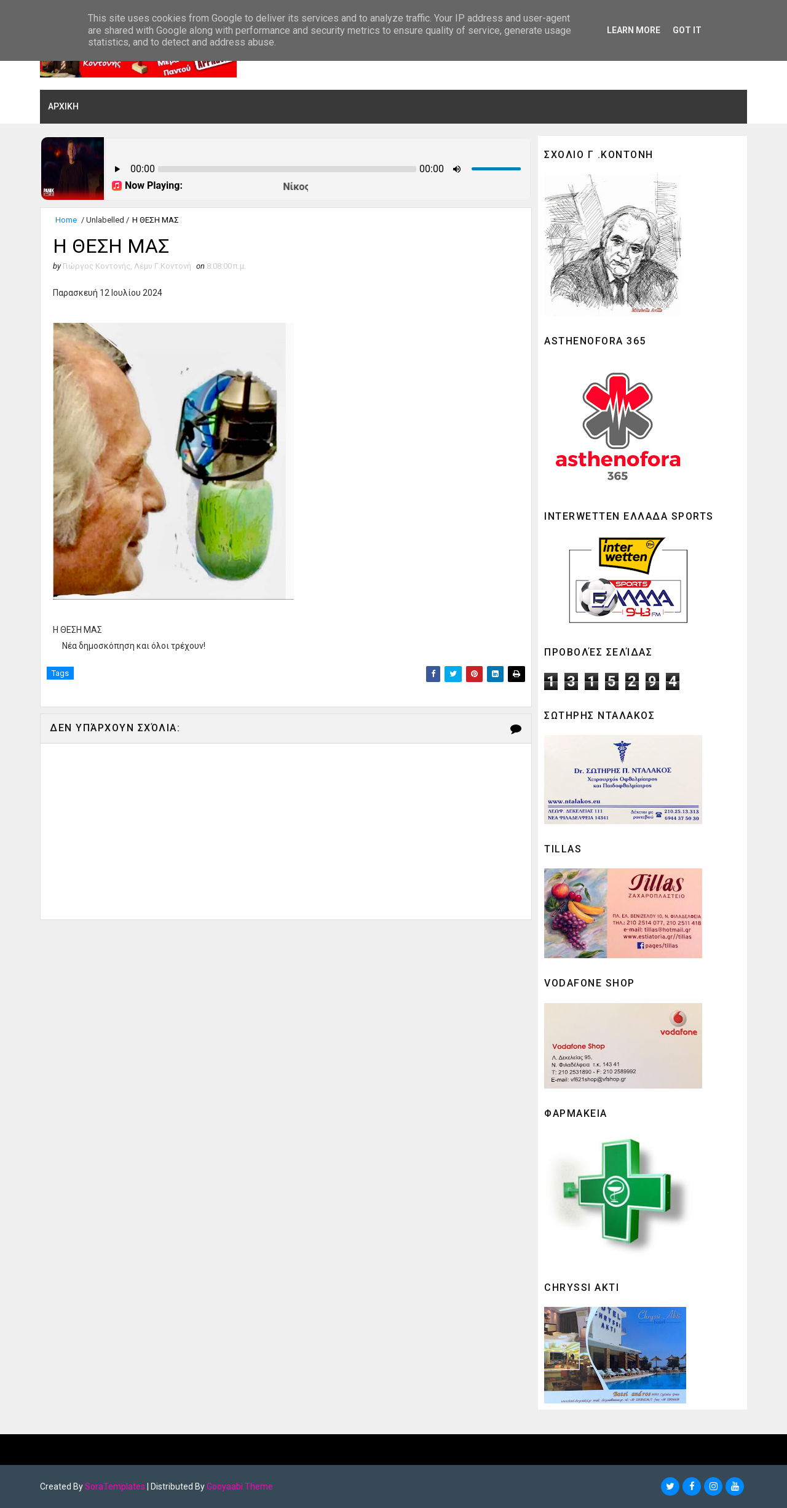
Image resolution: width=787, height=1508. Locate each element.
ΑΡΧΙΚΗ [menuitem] (63, 106)
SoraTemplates (115, 1486)
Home (66, 219)
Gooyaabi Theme (240, 1486)
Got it (687, 30)
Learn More (633, 30)
